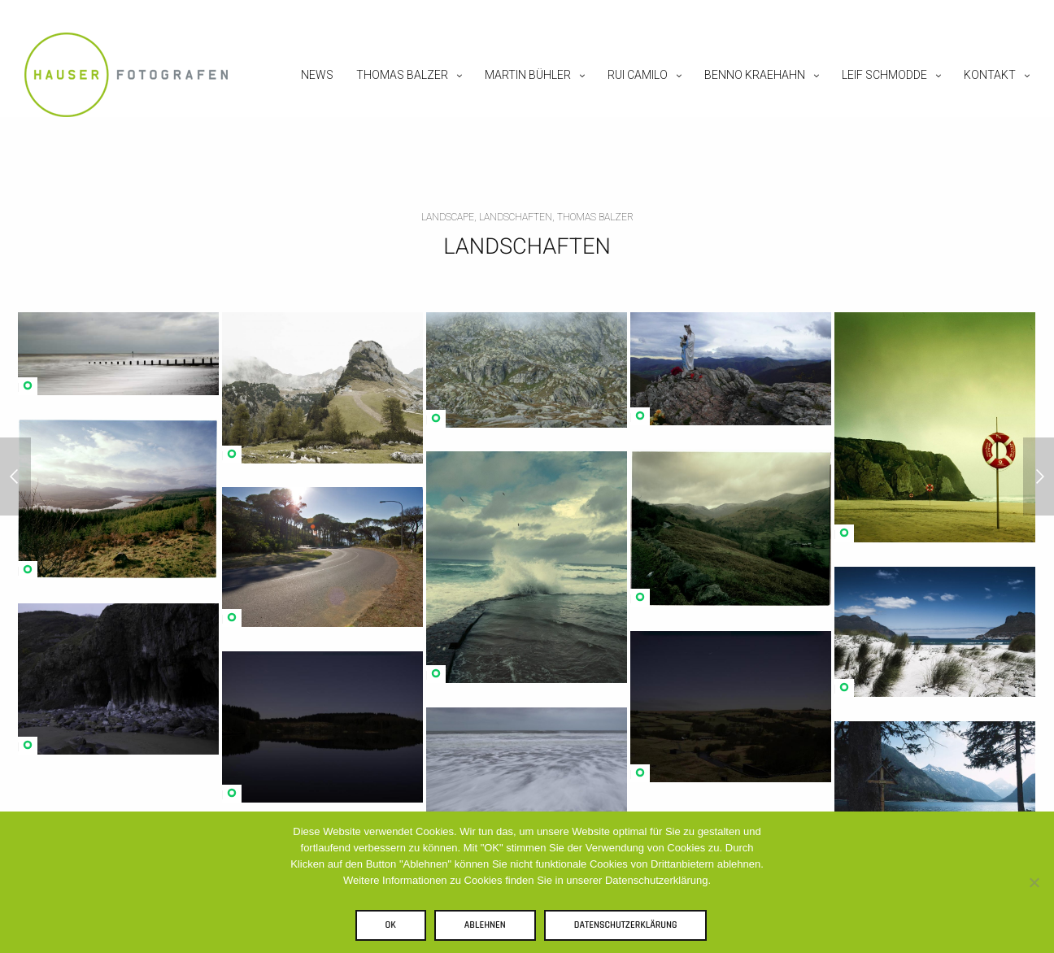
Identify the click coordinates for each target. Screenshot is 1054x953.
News (317, 74)
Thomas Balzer (402, 74)
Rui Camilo (638, 74)
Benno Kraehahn (754, 74)
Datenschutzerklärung (625, 925)
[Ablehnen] (1034, 882)
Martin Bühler (528, 74)
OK (390, 925)
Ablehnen (485, 925)
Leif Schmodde (884, 74)
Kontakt (990, 74)
